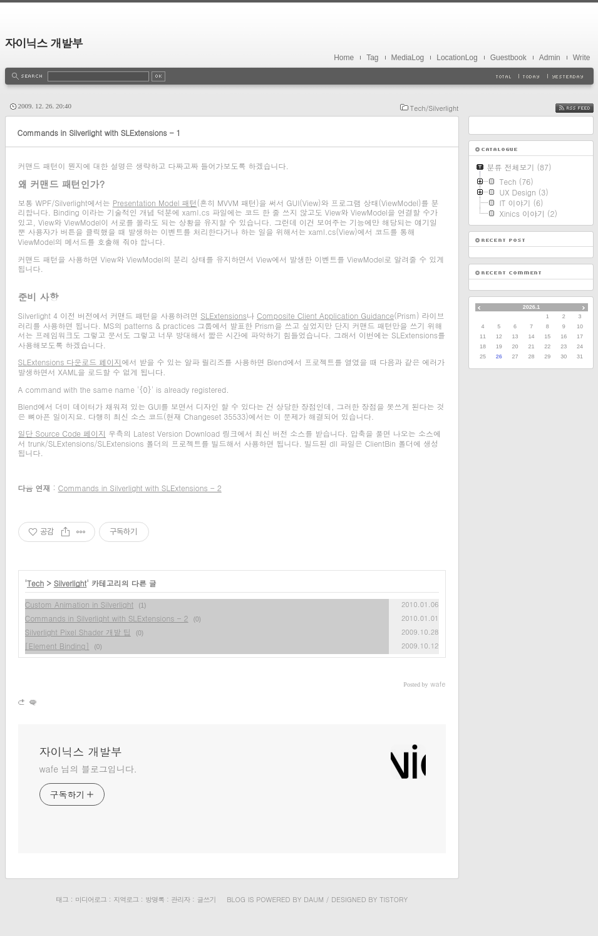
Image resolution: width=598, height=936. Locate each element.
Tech (35, 583)
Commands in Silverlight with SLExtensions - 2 (140, 487)
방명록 (154, 899)
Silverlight (70, 583)
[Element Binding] (57, 645)
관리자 (180, 899)
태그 (62, 899)
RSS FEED (584, 108)
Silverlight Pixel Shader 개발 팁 (78, 632)
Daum (314, 899)
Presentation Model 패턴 (155, 202)
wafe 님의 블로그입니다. (88, 768)
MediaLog (408, 57)
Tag (372, 57)
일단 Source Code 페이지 (62, 433)
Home (344, 57)
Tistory (393, 899)
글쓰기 (206, 899)
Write (581, 57)
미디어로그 (90, 899)
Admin (549, 57)
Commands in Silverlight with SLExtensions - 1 (99, 132)
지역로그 (125, 899)
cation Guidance (365, 315)
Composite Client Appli (297, 315)
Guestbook (508, 57)
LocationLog (456, 57)
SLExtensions (223, 315)
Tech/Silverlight (434, 108)
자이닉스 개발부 (44, 43)
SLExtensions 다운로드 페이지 (70, 361)
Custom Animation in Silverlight (79, 604)
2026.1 (531, 307)
